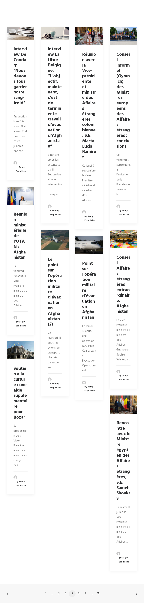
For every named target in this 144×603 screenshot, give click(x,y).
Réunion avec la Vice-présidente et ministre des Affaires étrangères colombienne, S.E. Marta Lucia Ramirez (89, 106)
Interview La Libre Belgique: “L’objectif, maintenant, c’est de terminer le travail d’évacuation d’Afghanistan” (55, 98)
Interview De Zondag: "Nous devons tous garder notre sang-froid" (20, 76)
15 (98, 593)
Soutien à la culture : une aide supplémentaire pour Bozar (20, 393)
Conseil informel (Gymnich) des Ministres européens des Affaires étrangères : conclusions (123, 100)
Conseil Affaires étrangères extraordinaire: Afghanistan (123, 284)
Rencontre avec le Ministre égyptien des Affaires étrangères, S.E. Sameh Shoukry (123, 461)
